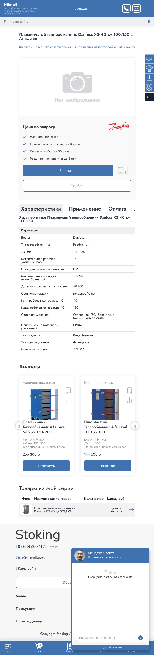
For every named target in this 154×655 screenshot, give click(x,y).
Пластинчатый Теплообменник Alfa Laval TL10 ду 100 (105, 429)
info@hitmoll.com (31, 559)
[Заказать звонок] (126, 8)
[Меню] (147, 8)
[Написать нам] (136, 8)
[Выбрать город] (81, 8)
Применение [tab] (85, 209)
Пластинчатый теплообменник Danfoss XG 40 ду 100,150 (55, 512)
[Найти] (152, 21)
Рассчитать (68, 170)
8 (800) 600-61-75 (32, 548)
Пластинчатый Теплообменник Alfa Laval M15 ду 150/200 (44, 429)
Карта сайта (27, 570)
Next (135, 426)
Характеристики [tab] (41, 209)
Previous (19, 426)
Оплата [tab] (117, 209)
